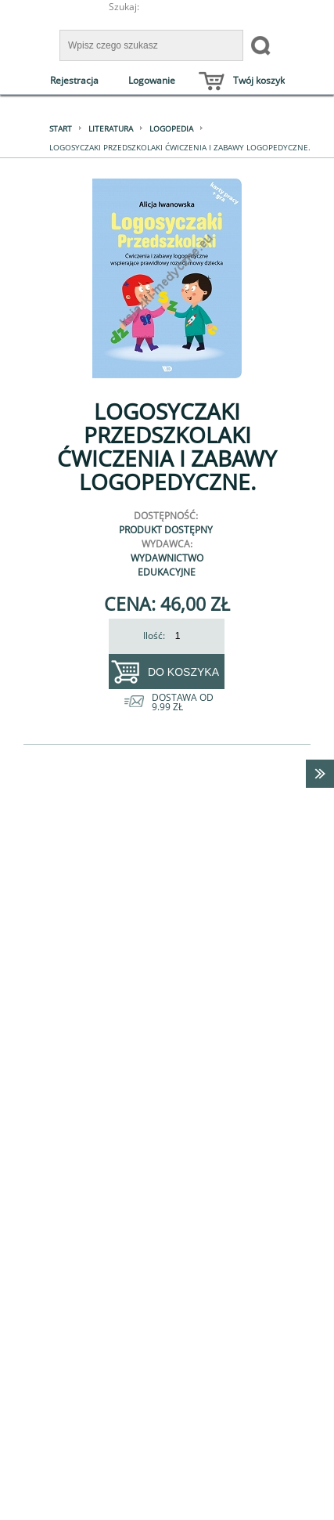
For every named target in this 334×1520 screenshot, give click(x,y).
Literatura (110, 128)
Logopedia (171, 128)
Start (60, 128)
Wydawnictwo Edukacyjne (167, 565)
